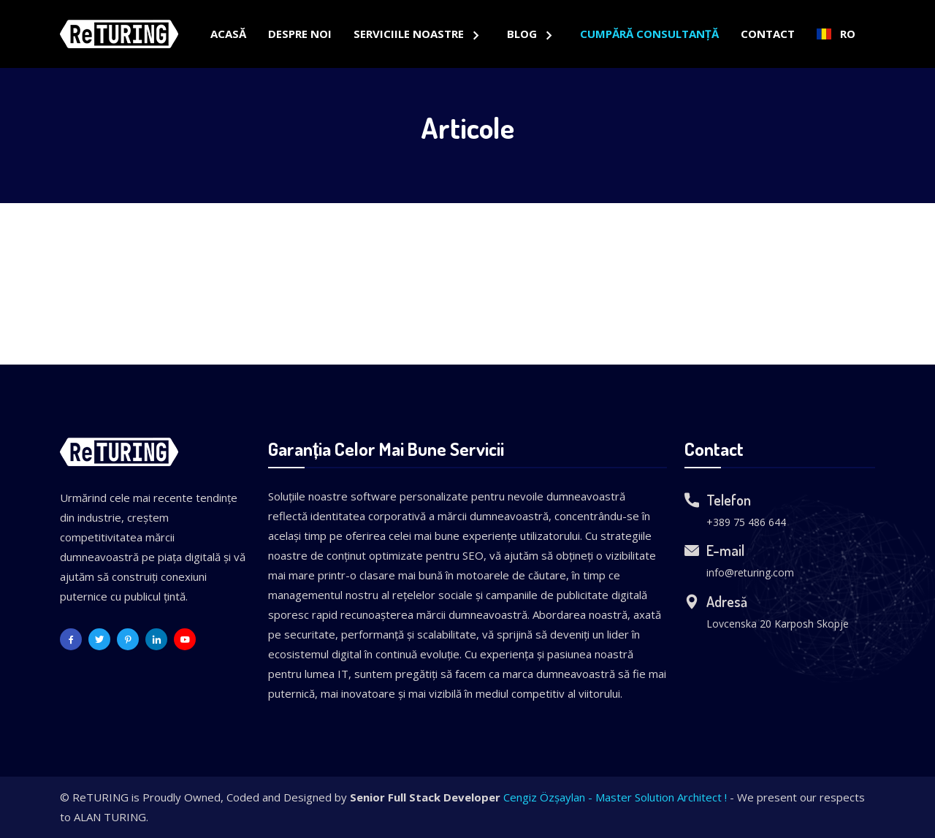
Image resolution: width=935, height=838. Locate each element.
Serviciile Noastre (410, 33)
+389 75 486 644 (746, 522)
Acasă (228, 33)
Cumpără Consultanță (649, 33)
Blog (523, 33)
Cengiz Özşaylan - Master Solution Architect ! (615, 797)
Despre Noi (300, 33)
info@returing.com (750, 572)
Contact (768, 33)
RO (836, 33)
